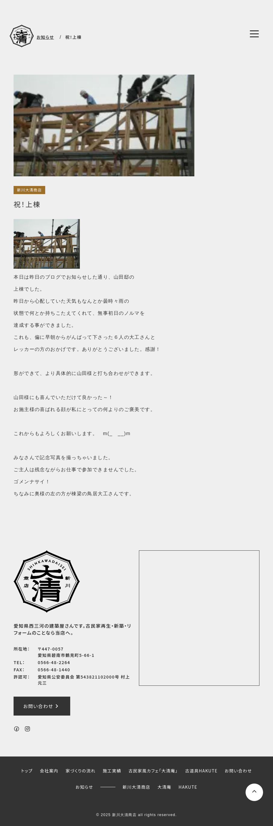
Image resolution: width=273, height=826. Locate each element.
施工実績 (112, 770)
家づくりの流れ (81, 770)
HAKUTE (188, 787)
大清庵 (164, 787)
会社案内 (49, 770)
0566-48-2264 (54, 662)
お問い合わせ (41, 706)
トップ (27, 770)
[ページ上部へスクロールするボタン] (254, 792)
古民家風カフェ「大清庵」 (153, 770)
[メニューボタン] (254, 34)
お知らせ (84, 787)
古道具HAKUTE (201, 770)
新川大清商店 (29, 190)
